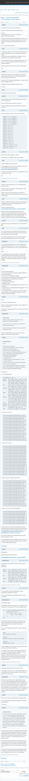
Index (2, 9)
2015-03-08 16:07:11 (24, 588)
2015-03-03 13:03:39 (24, 313)
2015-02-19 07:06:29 (24, 198)
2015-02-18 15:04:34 (24, 24)
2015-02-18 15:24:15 (24, 71)
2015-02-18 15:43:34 (24, 96)
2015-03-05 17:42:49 (24, 337)
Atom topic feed (24, 773)
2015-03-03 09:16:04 (24, 296)
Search (9, 9)
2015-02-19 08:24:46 (24, 228)
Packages (7, 2)
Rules (5, 9)
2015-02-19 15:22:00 (24, 241)
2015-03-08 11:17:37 (24, 560)
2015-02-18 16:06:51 (24, 151)
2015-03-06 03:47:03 (24, 549)
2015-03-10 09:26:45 (24, 599)
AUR (24, 2)
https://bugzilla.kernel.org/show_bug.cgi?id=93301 (13, 209)
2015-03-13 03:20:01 (24, 695)
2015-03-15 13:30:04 (24, 707)
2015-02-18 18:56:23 (24, 160)
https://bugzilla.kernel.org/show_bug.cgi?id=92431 (13, 557)
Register (13, 9)
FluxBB (26, 775)
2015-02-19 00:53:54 (24, 181)
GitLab (16, 2)
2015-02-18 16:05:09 (24, 110)
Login (17, 9)
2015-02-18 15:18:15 (24, 48)
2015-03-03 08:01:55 (24, 265)
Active (20, 12)
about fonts (3, 546)
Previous (7, 22)
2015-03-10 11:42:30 (24, 665)
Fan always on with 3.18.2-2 (11, 19)
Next (24, 22)
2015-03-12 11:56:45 (24, 676)
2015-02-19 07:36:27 (24, 220)
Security (20, 2)
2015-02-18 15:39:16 (24, 90)
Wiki (12, 2)
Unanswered (25, 12)
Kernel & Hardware (12, 17)
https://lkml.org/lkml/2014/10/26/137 (9, 169)
